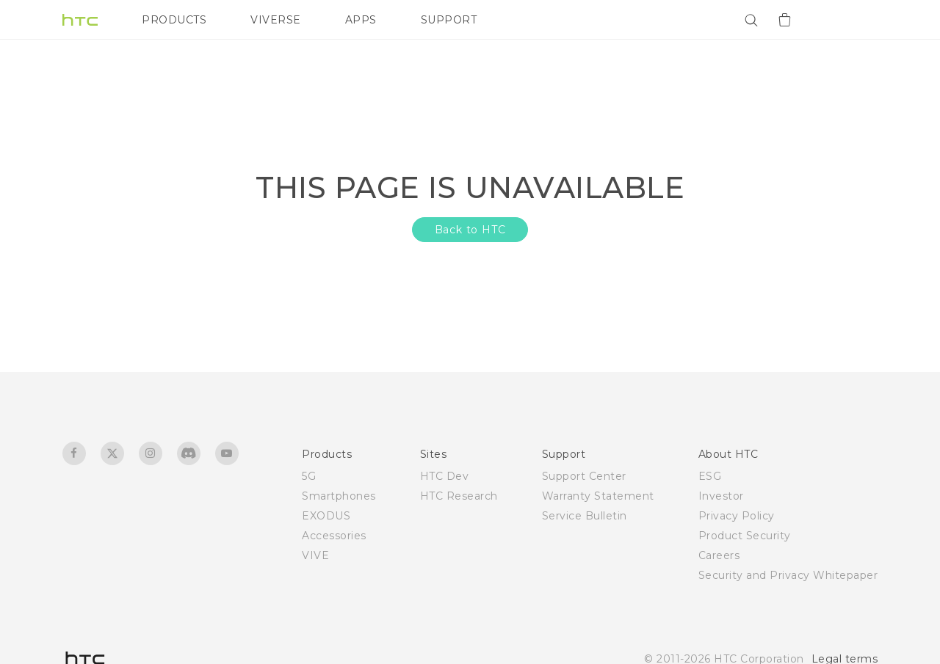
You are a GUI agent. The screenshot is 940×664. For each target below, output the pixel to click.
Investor (721, 496)
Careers (719, 555)
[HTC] (80, 20)
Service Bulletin (584, 515)
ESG (710, 476)
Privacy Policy (736, 515)
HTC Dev (444, 476)
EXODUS (326, 515)
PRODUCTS (174, 19)
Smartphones (339, 496)
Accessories (334, 535)
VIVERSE (275, 19)
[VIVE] (857, 19)
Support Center (584, 476)
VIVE (315, 555)
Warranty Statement (598, 496)
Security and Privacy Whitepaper (788, 575)
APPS (361, 19)
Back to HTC (470, 229)
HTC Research (459, 496)
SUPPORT (449, 19)
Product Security (744, 535)
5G (309, 476)
